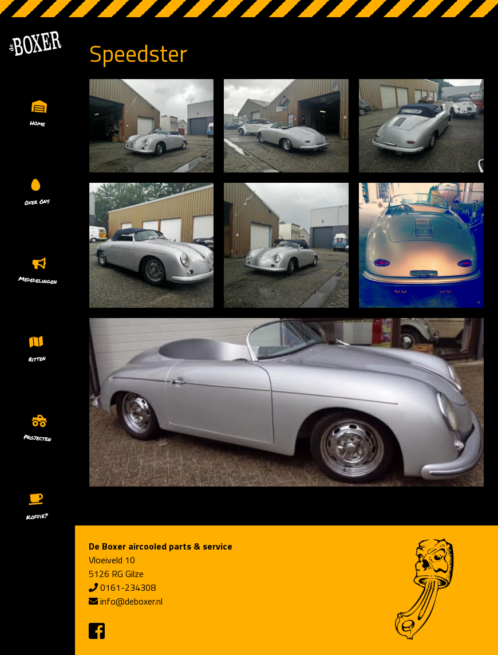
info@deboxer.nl (131, 601)
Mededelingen (37, 280)
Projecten (37, 437)
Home (37, 123)
